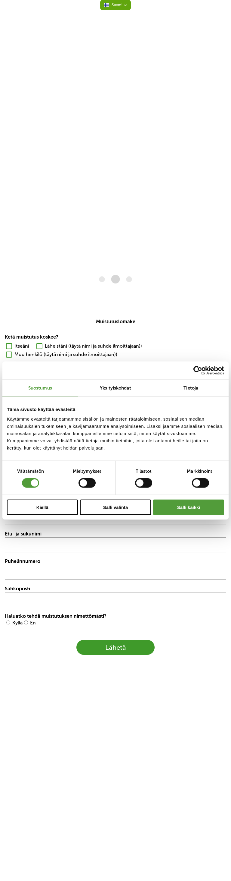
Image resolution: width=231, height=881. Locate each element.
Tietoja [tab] (190, 387)
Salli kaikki (188, 507)
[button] (116, 5)
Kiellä (42, 507)
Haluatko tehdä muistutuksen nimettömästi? (55, 616)
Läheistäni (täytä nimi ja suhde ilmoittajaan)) (93, 346)
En (33, 622)
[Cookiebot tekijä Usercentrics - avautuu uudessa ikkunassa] (197, 370)
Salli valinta (115, 507)
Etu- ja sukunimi (23, 533)
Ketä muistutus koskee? (31, 336)
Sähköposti (17, 588)
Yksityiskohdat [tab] (115, 387)
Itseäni (21, 346)
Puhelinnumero (22, 561)
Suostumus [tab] (40, 387)
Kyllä (17, 622)
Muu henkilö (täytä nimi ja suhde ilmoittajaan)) (65, 354)
